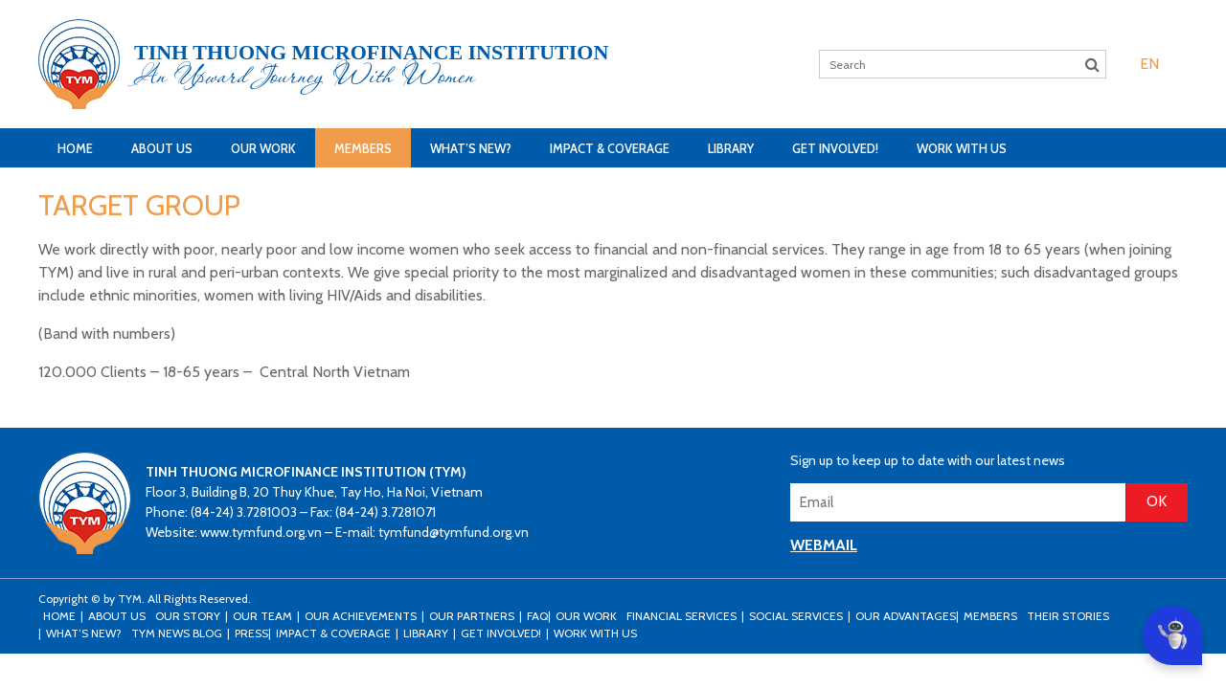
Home (75, 148)
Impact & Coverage (610, 148)
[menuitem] (1149, 64)
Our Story (187, 616)
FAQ (537, 616)
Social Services (796, 616)
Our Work (263, 148)
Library (731, 148)
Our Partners (471, 616)
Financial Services (681, 616)
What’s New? (470, 148)
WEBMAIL (823, 545)
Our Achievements (361, 616)
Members (363, 148)
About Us (162, 148)
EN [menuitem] (1149, 64)
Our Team (262, 616)
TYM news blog (176, 633)
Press (251, 633)
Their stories (1068, 616)
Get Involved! (835, 148)
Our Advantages (905, 616)
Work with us (962, 148)
